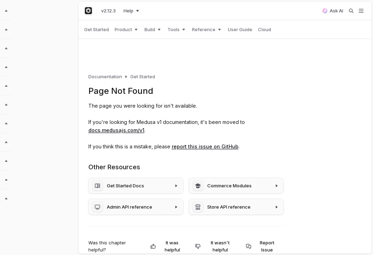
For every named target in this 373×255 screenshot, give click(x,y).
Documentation (105, 76)
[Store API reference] (236, 207)
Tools (177, 29)
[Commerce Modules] (236, 185)
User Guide (240, 29)
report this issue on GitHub (205, 146)
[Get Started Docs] (135, 185)
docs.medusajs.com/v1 (116, 130)
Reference (207, 29)
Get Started (96, 29)
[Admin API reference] (135, 207)
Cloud (264, 29)
